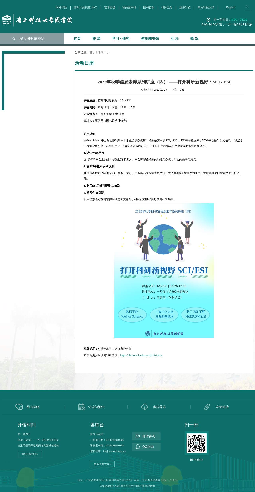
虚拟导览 (185, 7)
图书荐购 (148, 7)
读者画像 (109, 7)
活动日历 (104, 52)
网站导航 (61, 7)
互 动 (175, 39)
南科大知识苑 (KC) (85, 7)
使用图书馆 (150, 39)
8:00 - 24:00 (239, 19)
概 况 (194, 39)
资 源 (96, 39)
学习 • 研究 (120, 39)
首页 (77, 39)
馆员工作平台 (12, 462)
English (230, 7)
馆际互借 (167, 7)
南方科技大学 (206, 7)
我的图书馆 (129, 7)
